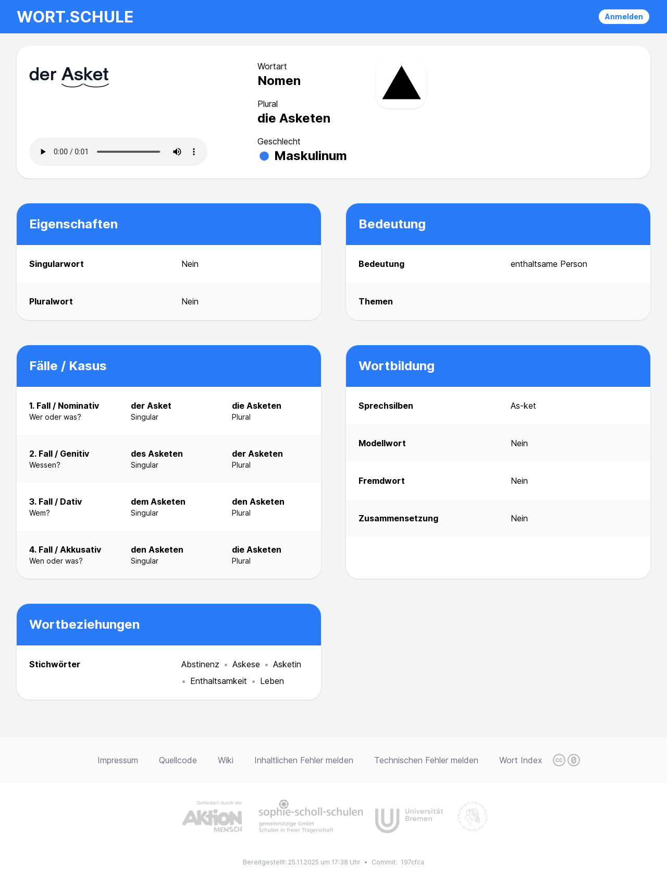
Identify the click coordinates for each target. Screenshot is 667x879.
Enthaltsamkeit (218, 681)
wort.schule (75, 16)
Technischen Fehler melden (426, 760)
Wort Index (520, 760)
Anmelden (624, 16)
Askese (246, 664)
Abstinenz (200, 664)
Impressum (117, 760)
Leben (272, 681)
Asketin (287, 664)
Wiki (225, 760)
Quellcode (178, 760)
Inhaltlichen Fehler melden (303, 760)
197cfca (412, 862)
